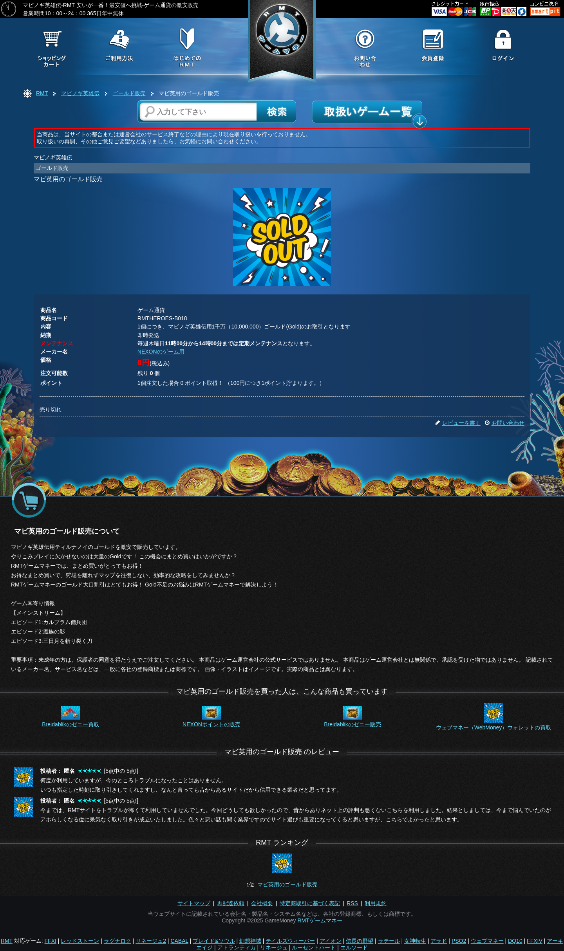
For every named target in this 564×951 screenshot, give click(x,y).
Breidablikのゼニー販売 (352, 724)
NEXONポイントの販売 (211, 724)
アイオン (331, 941)
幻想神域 (250, 941)
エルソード (354, 947)
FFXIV (534, 941)
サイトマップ (193, 903)
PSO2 (459, 941)
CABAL (179, 941)
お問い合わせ (504, 423)
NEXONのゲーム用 (160, 351)
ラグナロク (117, 941)
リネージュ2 (151, 941)
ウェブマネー (487, 941)
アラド (438, 941)
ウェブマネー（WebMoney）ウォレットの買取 (493, 727)
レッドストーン (80, 941)
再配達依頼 (230, 903)
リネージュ (273, 947)
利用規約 (376, 903)
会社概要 (262, 903)
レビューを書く (458, 423)
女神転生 (415, 941)
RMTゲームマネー (319, 920)
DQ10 (515, 941)
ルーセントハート (314, 947)
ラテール (389, 941)
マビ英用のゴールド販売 (287, 884)
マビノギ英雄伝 (80, 93)
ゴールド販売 (129, 93)
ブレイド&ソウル (214, 941)
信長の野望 (359, 941)
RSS (352, 903)
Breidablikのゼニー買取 (70, 724)
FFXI (50, 941)
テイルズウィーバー (290, 941)
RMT (42, 93)
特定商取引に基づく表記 (310, 903)
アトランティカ (236, 947)
